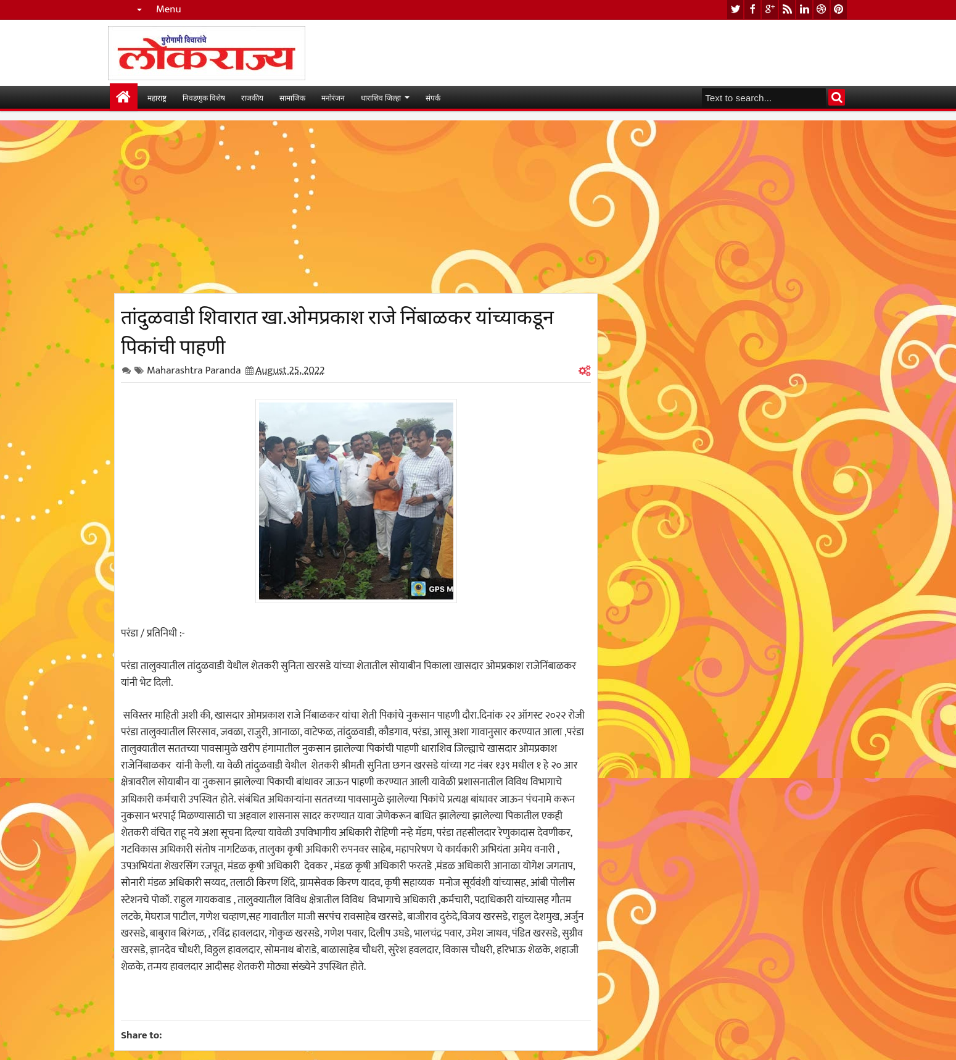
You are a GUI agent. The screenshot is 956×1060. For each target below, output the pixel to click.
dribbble (822, 9)
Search (836, 97)
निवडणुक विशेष (204, 97)
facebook (752, 9)
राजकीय (252, 97)
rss (787, 9)
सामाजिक (292, 97)
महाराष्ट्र (157, 97)
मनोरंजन (333, 97)
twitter (735, 9)
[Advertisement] (356, 206)
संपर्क (433, 97)
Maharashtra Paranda (194, 370)
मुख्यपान (124, 97)
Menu (168, 9)
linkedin (804, 9)
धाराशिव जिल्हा (381, 97)
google (770, 9)
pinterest (839, 9)
